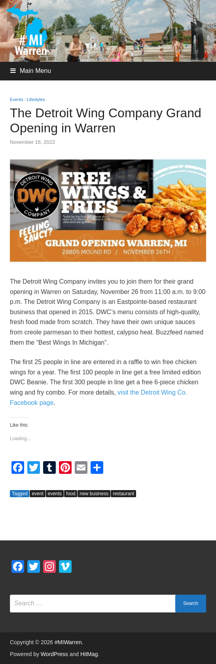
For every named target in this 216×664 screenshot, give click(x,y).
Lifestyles (36, 99)
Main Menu (35, 70)
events (55, 493)
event (37, 493)
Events (16, 99)
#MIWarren (68, 642)
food (70, 493)
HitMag (89, 654)
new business (94, 493)
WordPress (54, 654)
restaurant (123, 493)
